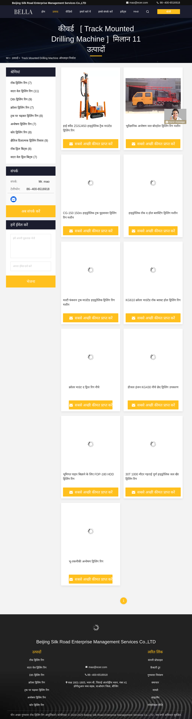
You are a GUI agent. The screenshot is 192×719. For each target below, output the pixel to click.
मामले (155, 689)
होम (43, 11)
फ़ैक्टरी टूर (155, 667)
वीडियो (69, 11)
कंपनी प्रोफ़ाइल (155, 660)
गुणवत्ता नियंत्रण (155, 674)
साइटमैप (155, 697)
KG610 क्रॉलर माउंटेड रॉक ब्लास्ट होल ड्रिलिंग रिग (153, 300)
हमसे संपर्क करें (105, 11)
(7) (21, 82)
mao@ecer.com (137, 2)
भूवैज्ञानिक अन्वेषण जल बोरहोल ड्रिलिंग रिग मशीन (153, 126)
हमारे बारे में (85, 11)
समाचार (155, 682)
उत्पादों (15, 58)
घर (7, 58)
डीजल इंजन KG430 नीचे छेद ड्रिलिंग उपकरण (153, 387)
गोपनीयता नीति (155, 704)
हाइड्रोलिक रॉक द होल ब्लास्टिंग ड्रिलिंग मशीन (153, 213)
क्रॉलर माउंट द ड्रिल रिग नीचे (84, 387)
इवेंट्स (123, 11)
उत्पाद (55, 11)
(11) (24, 91)
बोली (168, 11)
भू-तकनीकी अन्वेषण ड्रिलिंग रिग (86, 561)
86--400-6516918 (168, 2)
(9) (21, 99)
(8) (26, 115)
